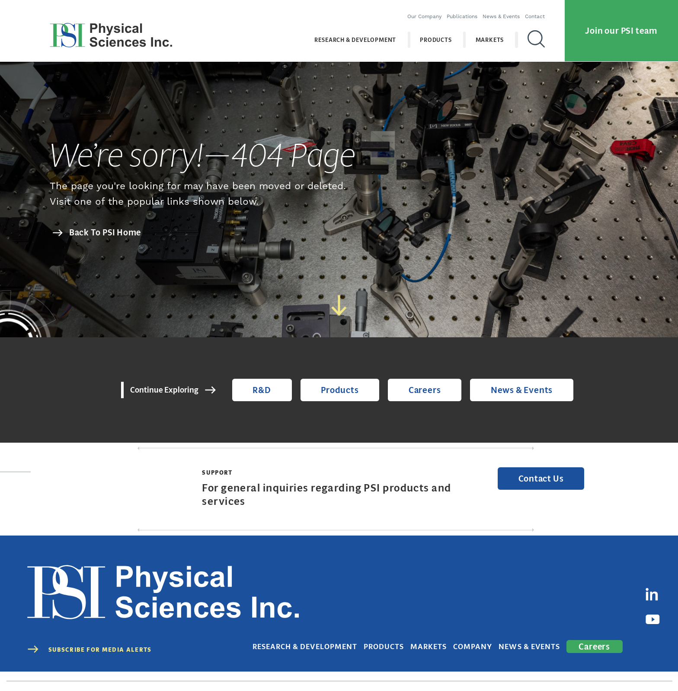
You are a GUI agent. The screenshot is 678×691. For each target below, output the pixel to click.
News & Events (498, 11)
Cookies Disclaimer (613, 666)
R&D (276, 391)
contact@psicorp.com (320, 666)
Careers (420, 391)
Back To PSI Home (105, 232)
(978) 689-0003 (260, 666)
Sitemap (661, 666)
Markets (487, 34)
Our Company (422, 11)
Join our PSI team (621, 25)
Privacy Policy (512, 666)
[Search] (533, 34)
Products (433, 34)
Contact (532, 11)
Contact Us (545, 483)
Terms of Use (559, 666)
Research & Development (353, 34)
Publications (459, 11)
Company (495, 617)
